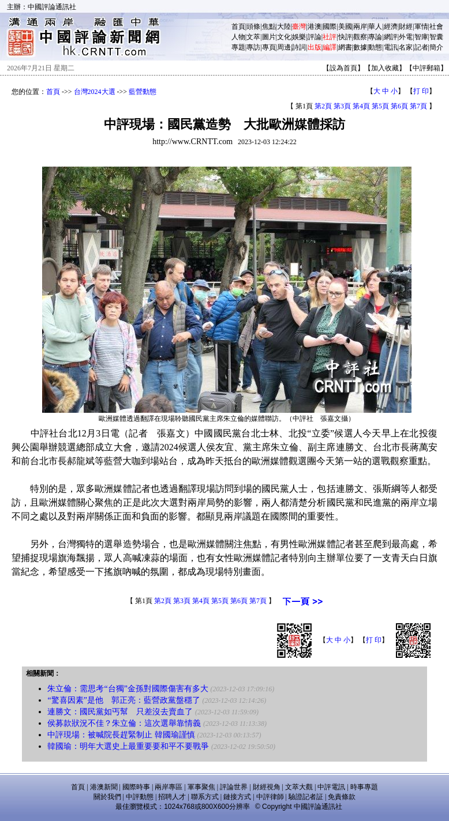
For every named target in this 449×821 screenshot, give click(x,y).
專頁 (269, 47)
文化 (284, 37)
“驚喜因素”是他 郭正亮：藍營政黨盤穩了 (123, 700)
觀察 (360, 37)
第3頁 (342, 106)
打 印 (421, 91)
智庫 (421, 37)
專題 (238, 47)
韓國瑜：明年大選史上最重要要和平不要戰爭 (128, 746)
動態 (375, 47)
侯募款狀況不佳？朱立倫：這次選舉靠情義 (124, 723)
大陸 (284, 26)
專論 (375, 37)
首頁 (238, 26)
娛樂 (299, 37)
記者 (421, 47)
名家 (406, 47)
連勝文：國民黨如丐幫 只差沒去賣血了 (120, 711)
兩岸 (360, 26)
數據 (360, 47)
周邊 (284, 47)
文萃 (253, 37)
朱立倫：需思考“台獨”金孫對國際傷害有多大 (127, 688)
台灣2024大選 (94, 92)
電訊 (391, 47)
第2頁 (323, 106)
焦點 (269, 26)
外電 (406, 37)
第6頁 (399, 106)
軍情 (421, 26)
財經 (406, 26)
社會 (436, 26)
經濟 (391, 26)
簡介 (436, 47)
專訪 (253, 47)
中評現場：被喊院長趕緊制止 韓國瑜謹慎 (121, 734)
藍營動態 (142, 92)
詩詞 (299, 47)
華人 (375, 26)
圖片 (269, 37)
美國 (345, 26)
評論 (314, 37)
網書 (345, 47)
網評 (391, 37)
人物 (238, 37)
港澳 (314, 26)
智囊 (436, 37)
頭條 (253, 26)
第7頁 (418, 106)
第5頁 (380, 106)
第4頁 (361, 106)
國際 (329, 26)
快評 (345, 37)
